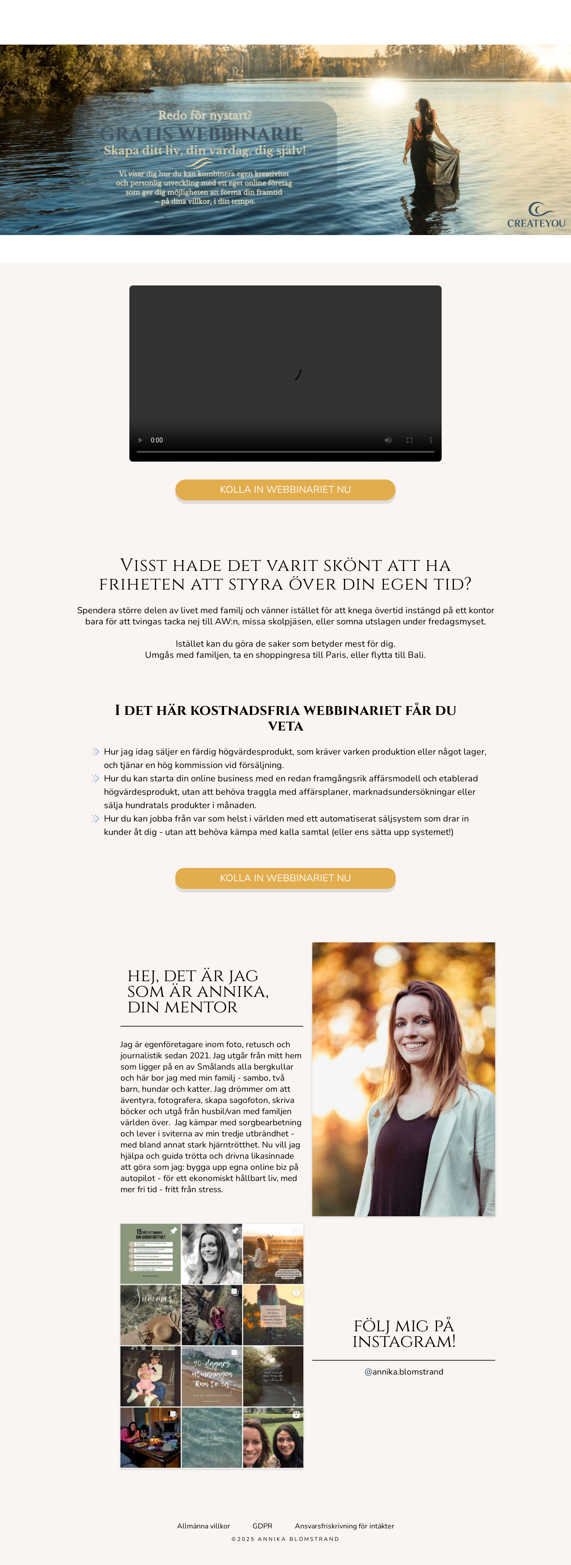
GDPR (262, 1526)
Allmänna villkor (203, 1526)
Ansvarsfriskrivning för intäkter (344, 1526)
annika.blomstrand (403, 1372)
